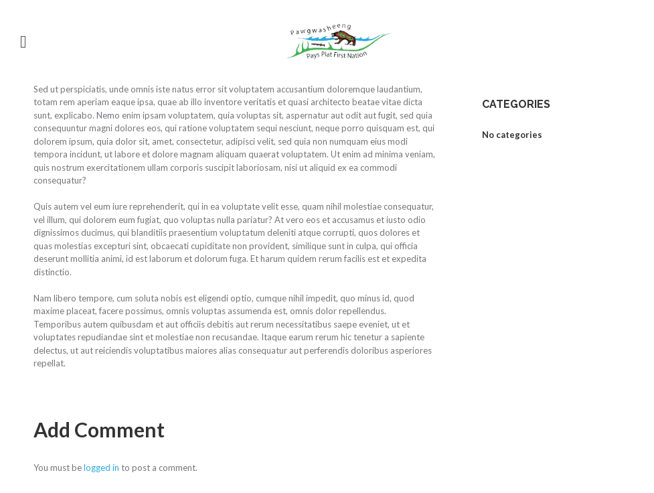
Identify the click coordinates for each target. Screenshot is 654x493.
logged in (101, 467)
